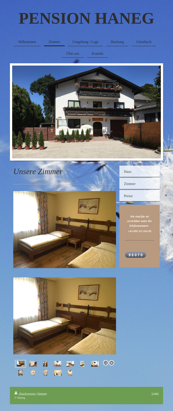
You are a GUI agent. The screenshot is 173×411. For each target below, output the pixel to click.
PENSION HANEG (86, 18)
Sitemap (42, 393)
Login (155, 393)
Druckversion (25, 393)
